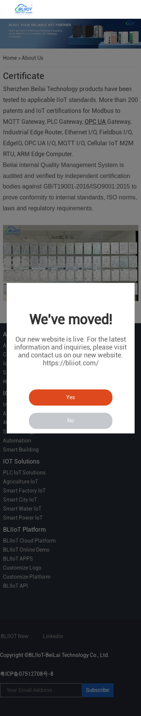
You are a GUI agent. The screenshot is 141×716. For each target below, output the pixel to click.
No (70, 421)
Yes (70, 397)
